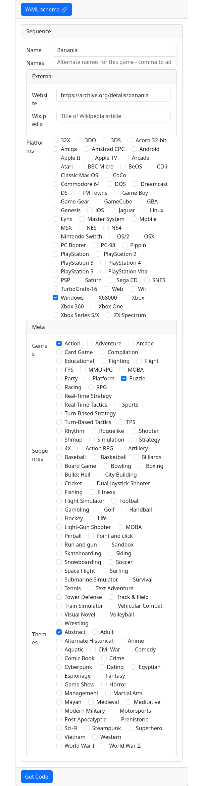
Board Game (80, 466)
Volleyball (122, 614)
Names (35, 63)
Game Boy (135, 192)
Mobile (148, 219)
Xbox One (111, 306)
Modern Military (84, 710)
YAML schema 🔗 (46, 9)
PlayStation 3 (77, 262)
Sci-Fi (70, 728)
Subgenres (40, 454)
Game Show (79, 684)
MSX (66, 227)
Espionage (77, 675)
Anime (136, 640)
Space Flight (79, 570)
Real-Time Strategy (87, 396)
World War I (79, 745)
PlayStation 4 (124, 262)
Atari (67, 166)
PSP (65, 280)
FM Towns (95, 192)
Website (39, 99)
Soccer (124, 562)
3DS (116, 140)
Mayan (73, 702)
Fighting (119, 361)
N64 (116, 227)
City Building (121, 474)
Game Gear (75, 201)
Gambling (76, 509)
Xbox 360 (72, 306)
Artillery (138, 448)
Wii (142, 289)
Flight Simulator (84, 500)
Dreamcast (154, 184)
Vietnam (74, 737)
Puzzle (137, 378)
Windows (72, 297)
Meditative (147, 702)
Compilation (123, 352)
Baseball (75, 457)
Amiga (69, 149)
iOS (99, 210)
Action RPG (99, 448)
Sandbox (123, 544)
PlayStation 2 (120, 254)
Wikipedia (39, 120)
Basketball (113, 457)
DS (64, 192)
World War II (125, 745)
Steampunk (106, 728)
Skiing (123, 553)
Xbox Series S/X (80, 315)
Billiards (151, 457)
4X (67, 448)
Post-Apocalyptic (85, 719)
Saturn (93, 280)
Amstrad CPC (108, 149)
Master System (105, 219)
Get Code (36, 776)
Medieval (107, 702)
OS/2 (123, 236)
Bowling (121, 466)
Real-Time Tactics (85, 404)
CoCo (119, 175)
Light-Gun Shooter (87, 527)
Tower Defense (83, 597)
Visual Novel (79, 614)
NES (92, 227)
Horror (117, 684)
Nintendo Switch (81, 236)
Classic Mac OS (79, 175)
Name (34, 50)
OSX (149, 236)
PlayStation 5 (77, 271)
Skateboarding (82, 553)
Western (110, 737)
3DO (90, 140)
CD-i (162, 166)
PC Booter (73, 245)
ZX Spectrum (130, 315)
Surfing (119, 570)
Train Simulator (83, 605)
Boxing (154, 466)
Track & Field (133, 597)
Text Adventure (115, 588)
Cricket (73, 483)
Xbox (138, 297)
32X (65, 140)
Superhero (149, 728)
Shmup (73, 439)
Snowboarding (82, 562)
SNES (158, 280)
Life (102, 518)
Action (72, 343)
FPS (68, 369)
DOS (120, 184)
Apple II (70, 157)
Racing (72, 387)
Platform (103, 378)
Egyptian (150, 667)
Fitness (106, 492)
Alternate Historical (88, 640)
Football (129, 500)
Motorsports (135, 710)
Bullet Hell (77, 474)
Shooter (149, 431)
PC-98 (108, 245)
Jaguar (127, 210)
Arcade (140, 157)
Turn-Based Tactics (87, 422)
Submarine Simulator (91, 579)
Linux (157, 210)
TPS (130, 422)
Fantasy (115, 675)
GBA (152, 201)
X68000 (108, 297)
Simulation (110, 439)
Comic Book (79, 658)
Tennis (72, 588)
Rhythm (74, 431)
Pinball (73, 535)
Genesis (71, 210)
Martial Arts (128, 693)
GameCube (118, 201)
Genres (40, 350)
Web (117, 289)
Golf (109, 509)
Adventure (108, 343)
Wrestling (76, 623)
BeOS (135, 166)
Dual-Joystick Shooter (123, 483)
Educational (79, 361)
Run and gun (80, 544)
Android (149, 149)
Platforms (35, 146)
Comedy (145, 649)
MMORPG (100, 369)
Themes (39, 638)
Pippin (138, 245)
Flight (151, 361)
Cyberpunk (78, 667)
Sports (130, 404)
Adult (107, 632)
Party (71, 378)
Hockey (73, 518)
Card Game (78, 352)
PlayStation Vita (128, 271)
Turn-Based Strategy (89, 413)
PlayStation (75, 254)
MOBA (136, 369)
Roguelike (111, 431)
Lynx (66, 219)
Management (81, 693)
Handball (140, 509)
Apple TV (106, 157)
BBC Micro (100, 166)
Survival (143, 579)
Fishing (73, 492)
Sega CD (127, 280)
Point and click (114, 535)
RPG (101, 387)
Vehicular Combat (140, 605)
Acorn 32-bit (151, 140)
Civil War (109, 649)
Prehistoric (134, 719)
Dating (115, 667)
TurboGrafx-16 (79, 289)
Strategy (149, 439)
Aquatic (74, 649)
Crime (116, 658)
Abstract (74, 632)
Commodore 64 (80, 184)
